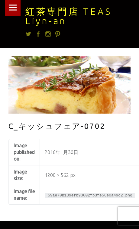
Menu (13, 8)
